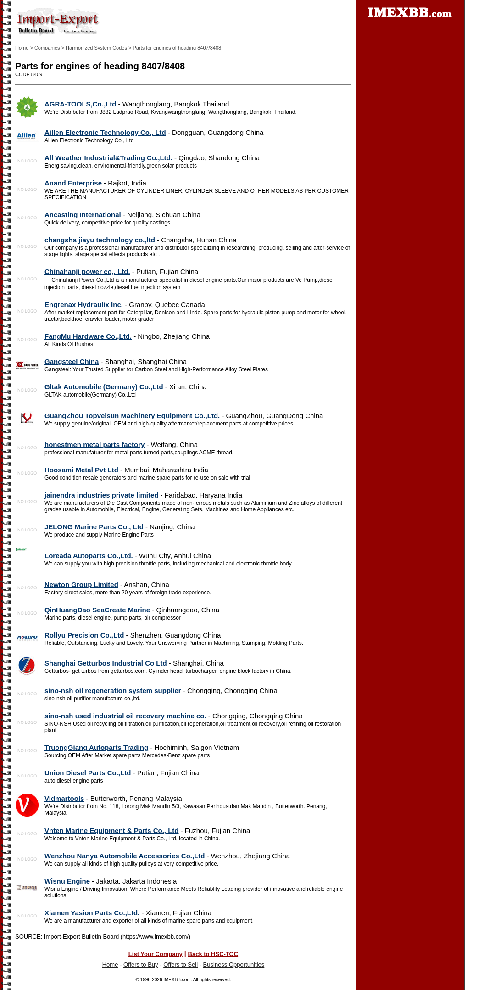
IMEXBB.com (176, 979)
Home (21, 47)
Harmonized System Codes (96, 47)
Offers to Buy (140, 964)
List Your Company (155, 954)
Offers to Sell (180, 964)
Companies (47, 47)
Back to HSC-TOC (213, 954)
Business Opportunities (234, 964)
